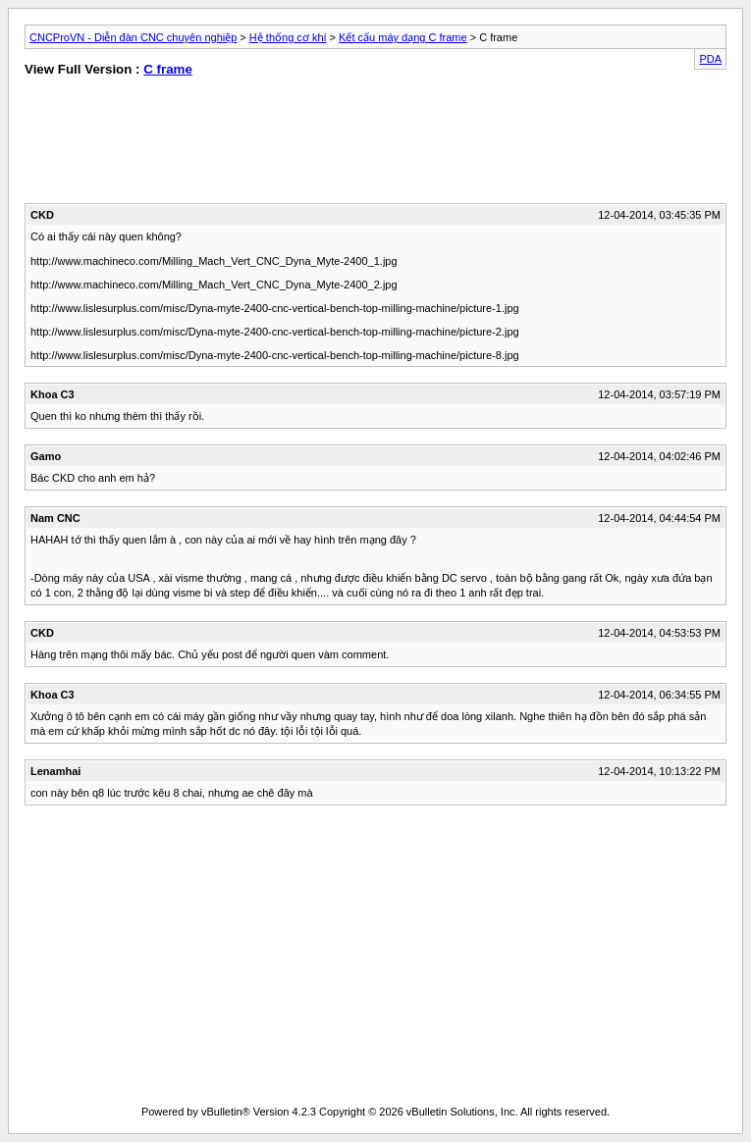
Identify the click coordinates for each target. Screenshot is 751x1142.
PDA (710, 59)
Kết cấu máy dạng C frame (403, 37)
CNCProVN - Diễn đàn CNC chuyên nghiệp (133, 37)
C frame (167, 69)
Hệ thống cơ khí (288, 37)
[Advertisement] (193, 144)
